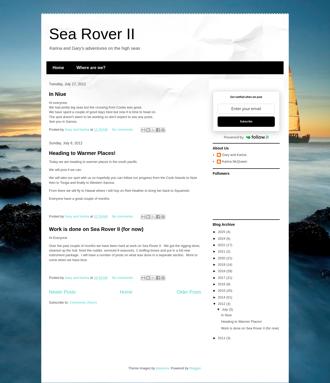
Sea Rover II (92, 34)
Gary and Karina (234, 155)
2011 (222, 338)
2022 (222, 245)
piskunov (162, 368)
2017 (222, 278)
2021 (222, 251)
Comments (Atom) (83, 302)
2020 (222, 258)
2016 (222, 284)
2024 (222, 238)
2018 (222, 271)
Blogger (195, 368)
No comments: (123, 129)
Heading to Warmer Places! (82, 153)
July (225, 309)
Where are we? (90, 67)
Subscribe (246, 121)
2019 (222, 265)
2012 (222, 304)
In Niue (57, 94)
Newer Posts (62, 292)
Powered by (246, 137)
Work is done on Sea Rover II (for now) (96, 229)
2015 (222, 291)
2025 (222, 232)
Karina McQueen (234, 161)
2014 (222, 297)
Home (58, 67)
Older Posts (189, 292)
